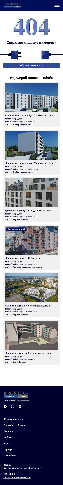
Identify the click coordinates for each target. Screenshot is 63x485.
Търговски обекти (14, 425)
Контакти (9, 455)
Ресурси (8, 431)
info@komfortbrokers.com (17, 477)
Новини (7, 437)
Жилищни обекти (13, 419)
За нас (7, 443)
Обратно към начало (31, 65)
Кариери (8, 449)
